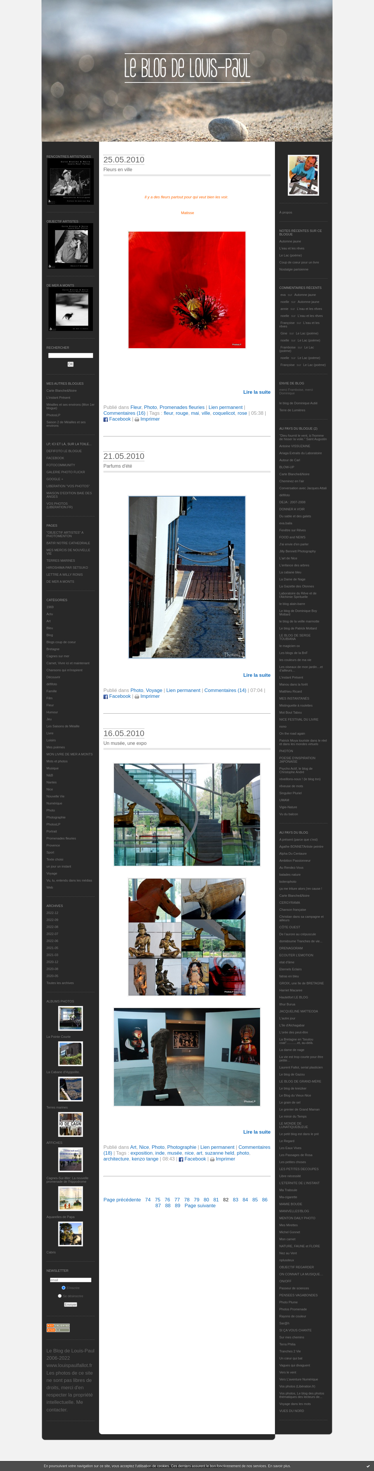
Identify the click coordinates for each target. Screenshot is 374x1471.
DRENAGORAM (291, 948)
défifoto (51, 684)
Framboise (288, 347)
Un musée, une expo (125, 743)
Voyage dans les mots (295, 1404)
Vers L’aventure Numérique (298, 1379)
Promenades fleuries (61, 838)
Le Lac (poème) (290, 255)
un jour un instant (58, 866)
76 (167, 1200)
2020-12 (52, 962)
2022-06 (52, 941)
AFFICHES (54, 1142)
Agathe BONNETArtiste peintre (301, 846)
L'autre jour (287, 1018)
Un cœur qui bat (290, 1358)
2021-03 (52, 955)
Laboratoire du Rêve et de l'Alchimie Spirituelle (297, 595)
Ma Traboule (288, 1190)
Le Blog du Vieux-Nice (295, 1095)
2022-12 (52, 913)
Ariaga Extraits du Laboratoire (300, 453)
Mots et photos (56, 761)
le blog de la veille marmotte (299, 621)
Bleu (49, 628)
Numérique (54, 803)
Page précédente (122, 1200)
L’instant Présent (58, 397)
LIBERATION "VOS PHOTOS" (68, 486)
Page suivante (200, 1205)
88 (168, 1205)
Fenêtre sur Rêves (292, 530)
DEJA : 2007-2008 (292, 502)
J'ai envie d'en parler (294, 544)
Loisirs (51, 740)
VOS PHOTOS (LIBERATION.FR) (59, 505)
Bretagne (53, 649)
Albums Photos (60, 1001)
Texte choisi (54, 859)
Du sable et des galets (295, 516)
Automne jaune (290, 241)
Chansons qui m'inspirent (64, 670)
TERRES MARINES (60, 560)
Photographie (55, 817)
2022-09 (52, 920)
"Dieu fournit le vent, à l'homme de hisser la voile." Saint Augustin (303, 437)
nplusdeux (286, 1260)
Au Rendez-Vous (291, 867)
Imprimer (147, 419)
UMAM (284, 800)
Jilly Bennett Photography (297, 551)
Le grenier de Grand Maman (299, 1109)
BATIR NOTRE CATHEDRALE (68, 543)
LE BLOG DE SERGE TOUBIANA (295, 637)
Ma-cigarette (288, 1197)
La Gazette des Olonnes (296, 586)
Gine (283, 333)
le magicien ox (289, 646)
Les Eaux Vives (290, 1148)
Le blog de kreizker (293, 1088)
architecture (116, 1159)
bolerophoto (287, 881)
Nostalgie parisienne (294, 269)
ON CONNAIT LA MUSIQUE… (301, 1274)
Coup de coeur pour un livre (299, 262)
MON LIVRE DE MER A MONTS (69, 754)
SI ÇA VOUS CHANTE (295, 1330)
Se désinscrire (70, 1296)
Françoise (287, 323)
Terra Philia (287, 1344)
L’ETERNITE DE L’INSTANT (299, 1183)
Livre (49, 733)
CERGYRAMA (289, 902)
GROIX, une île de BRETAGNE (301, 983)
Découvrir (53, 677)
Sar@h (284, 1323)
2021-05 (52, 948)
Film (49, 698)
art (199, 1153)
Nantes (51, 782)
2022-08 (52, 927)
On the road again (292, 733)
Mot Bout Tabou (290, 712)
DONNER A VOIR (292, 509)
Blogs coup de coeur (61, 642)
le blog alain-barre (292, 604)
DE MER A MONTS (60, 581)
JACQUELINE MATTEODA (298, 1011)
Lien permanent (226, 407)
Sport (50, 852)
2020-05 (52, 976)
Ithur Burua (287, 1004)
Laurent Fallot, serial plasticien (301, 1067)
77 (177, 1200)
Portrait (51, 831)
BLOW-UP (286, 467)
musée (174, 1153)
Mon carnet (287, 1239)
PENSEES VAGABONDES (298, 1295)
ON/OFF (285, 1281)
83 (235, 1200)
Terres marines (57, 1107)
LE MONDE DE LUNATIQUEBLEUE (293, 1125)
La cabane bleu (290, 572)
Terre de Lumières (292, 410)
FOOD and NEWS (292, 537)
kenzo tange (145, 1159)
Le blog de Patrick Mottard (298, 628)
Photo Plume (288, 1302)
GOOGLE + (54, 479)
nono (282, 726)
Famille (51, 691)
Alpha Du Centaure (293, 853)
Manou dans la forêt (293, 684)
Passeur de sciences (294, 1288)
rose (242, 413)
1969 (49, 607)
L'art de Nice (288, 558)
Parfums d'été (117, 466)
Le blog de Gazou (292, 1074)
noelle (284, 301)
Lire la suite (257, 392)
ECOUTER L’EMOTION (296, 955)
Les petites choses (292, 1162)
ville (206, 413)
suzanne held (219, 1153)
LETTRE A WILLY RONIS (64, 574)
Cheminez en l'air (291, 481)
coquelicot (224, 413)
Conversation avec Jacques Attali (303, 488)
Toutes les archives (60, 983)
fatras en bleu (289, 976)
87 (158, 1205)
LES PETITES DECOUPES (298, 1169)
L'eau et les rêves (291, 248)
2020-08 (52, 969)
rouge (182, 413)
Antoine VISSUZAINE (294, 446)
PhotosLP (53, 415)
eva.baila (285, 523)
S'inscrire (71, 1288)
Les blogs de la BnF (293, 653)
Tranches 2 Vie (290, 1351)
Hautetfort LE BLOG (293, 997)
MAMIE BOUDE (290, 1204)
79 (197, 1200)
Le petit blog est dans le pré (299, 1134)
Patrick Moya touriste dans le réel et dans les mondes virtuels (303, 742)
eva (283, 294)
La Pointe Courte (58, 1036)
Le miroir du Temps (293, 1116)
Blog (49, 635)
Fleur (50, 705)
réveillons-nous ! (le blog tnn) (300, 779)
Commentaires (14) (226, 690)
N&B (49, 775)
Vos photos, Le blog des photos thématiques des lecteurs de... (301, 1395)
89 (177, 1205)
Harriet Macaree (290, 990)
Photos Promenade (293, 1309)
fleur (168, 413)
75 (157, 1200)
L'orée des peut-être (293, 1032)
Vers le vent (287, 1372)
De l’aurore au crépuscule (297, 934)
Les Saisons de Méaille (62, 726)
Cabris (51, 1252)
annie (284, 308)
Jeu (49, 719)
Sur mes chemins (291, 1337)
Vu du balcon (288, 814)
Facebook (117, 419)
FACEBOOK (55, 458)
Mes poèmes (55, 747)
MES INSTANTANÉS (294, 698)
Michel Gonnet (289, 1232)
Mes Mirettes (288, 1225)
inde (160, 1153)
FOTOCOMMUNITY (60, 465)
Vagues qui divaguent (294, 1365)
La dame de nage (291, 1050)
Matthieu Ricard (290, 691)
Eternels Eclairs (290, 969)
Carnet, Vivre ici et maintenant (67, 663)
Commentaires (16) (124, 413)
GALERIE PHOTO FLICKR (65, 472)
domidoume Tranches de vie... (300, 941)
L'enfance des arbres (294, 565)
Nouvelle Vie (55, 796)
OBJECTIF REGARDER (296, 1267)
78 (187, 1200)
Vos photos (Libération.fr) (297, 1386)
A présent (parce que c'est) (298, 839)
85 (255, 1200)
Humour (52, 712)
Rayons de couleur (292, 1316)
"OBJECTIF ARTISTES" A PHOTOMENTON (64, 534)
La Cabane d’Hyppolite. (63, 1072)
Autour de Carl (289, 460)
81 (216, 1200)
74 (148, 1200)
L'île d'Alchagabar (292, 1025)
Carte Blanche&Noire (61, 390)
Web (49, 887)
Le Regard (286, 1141)
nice (189, 1153)
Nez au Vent (288, 1253)
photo (243, 1153)
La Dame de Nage (292, 579)
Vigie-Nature (288, 807)
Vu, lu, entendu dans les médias (69, 880)
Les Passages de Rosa (295, 1155)
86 (265, 1200)
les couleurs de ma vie (295, 660)
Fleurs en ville (117, 169)
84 (245, 1200)
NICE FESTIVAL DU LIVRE (298, 719)
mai (195, 413)
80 (206, 1200)
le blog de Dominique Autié (298, 403)
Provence (53, 845)
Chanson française (292, 909)
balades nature (290, 874)
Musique (52, 768)
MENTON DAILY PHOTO (297, 1218)
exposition (142, 1153)
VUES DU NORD (291, 1411)
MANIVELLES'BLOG (294, 1211)
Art (48, 621)
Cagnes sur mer (57, 656)
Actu (49, 614)
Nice (49, 789)
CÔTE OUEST (289, 927)
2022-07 (52, 934)
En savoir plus (279, 1466)
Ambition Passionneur (295, 860)
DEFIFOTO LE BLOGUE (64, 451)
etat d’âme (286, 962)
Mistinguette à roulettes (296, 705)
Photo (50, 810)
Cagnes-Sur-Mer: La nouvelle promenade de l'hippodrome (67, 1179)
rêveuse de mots (291, 786)
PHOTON (286, 751)
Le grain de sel (289, 1102)
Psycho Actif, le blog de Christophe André (296, 770)
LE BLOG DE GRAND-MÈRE (300, 1081)
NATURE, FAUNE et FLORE (299, 1246)
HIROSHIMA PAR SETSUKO (67, 567)
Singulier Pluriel (290, 793)
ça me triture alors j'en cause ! (300, 888)
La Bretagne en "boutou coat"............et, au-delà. (296, 1041)
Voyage (51, 873)
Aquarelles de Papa (60, 1217)
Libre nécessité (290, 1176)
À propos (285, 212)
